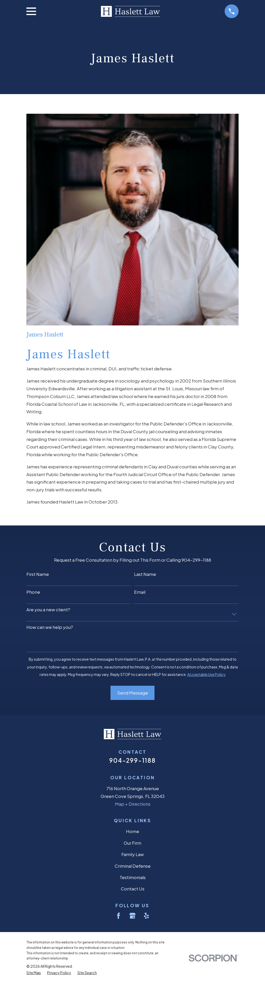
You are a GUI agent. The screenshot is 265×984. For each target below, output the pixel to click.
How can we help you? (49, 627)
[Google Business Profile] (132, 916)
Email (139, 591)
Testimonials (133, 877)
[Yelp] (146, 916)
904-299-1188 (132, 760)
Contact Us (132, 888)
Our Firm (132, 843)
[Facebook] (118, 916)
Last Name (145, 574)
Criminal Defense (133, 866)
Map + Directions (132, 804)
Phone (33, 591)
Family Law (132, 854)
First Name (37, 574)
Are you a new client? (48, 609)
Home (132, 831)
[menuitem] (33, 973)
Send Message (132, 693)
